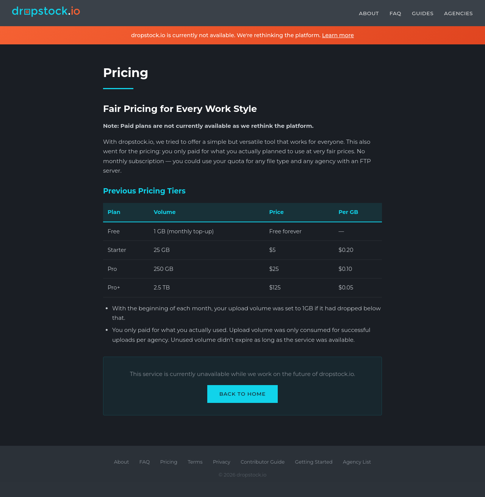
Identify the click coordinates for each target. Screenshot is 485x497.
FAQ (395, 13)
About (369, 13)
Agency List (357, 462)
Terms (195, 462)
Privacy (221, 462)
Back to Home (242, 394)
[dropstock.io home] (46, 13)
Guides (422, 13)
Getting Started (314, 462)
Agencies (458, 13)
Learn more (338, 35)
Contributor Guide (263, 462)
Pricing (168, 462)
